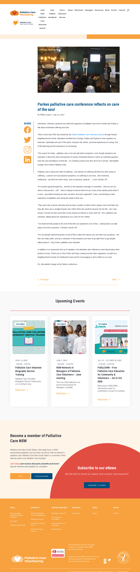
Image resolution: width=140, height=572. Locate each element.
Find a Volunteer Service (62, 13)
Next (114, 276)
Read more (20, 387)
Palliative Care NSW (18, 522)
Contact (122, 10)
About (70, 10)
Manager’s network (58, 511)
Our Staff (13, 518)
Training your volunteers (56, 515)
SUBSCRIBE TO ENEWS (97, 483)
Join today (15, 461)
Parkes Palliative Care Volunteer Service (88, 134)
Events (114, 10)
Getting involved (37, 516)
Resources (99, 10)
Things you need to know (38, 521)
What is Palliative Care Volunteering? (38, 511)
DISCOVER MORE (42, 473)
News (107, 10)
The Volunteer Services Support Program (16, 512)
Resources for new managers (58, 521)
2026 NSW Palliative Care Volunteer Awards (42, 19)
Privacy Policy (122, 569)
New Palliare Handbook (52, 13)
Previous (44, 276)
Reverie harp (56, 526)
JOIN (20, 473)
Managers (89, 10)
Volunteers (78, 10)
